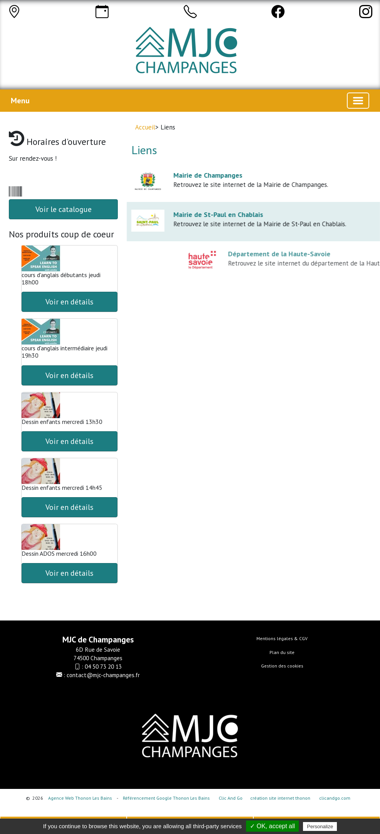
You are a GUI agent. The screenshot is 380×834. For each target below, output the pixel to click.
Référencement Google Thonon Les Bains (166, 798)
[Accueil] (198, 54)
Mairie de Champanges (213, 175)
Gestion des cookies (282, 666)
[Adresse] (14, 11)
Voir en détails (69, 302)
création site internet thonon (280, 798)
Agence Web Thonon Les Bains (80, 798)
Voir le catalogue (63, 209)
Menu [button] (20, 101)
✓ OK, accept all (272, 826)
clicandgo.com (334, 798)
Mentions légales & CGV (282, 638)
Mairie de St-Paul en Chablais (223, 214)
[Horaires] (102, 11)
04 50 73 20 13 (103, 666)
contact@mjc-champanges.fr (103, 675)
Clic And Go (231, 798)
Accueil (145, 127)
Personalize (320, 826)
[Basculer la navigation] (358, 100)
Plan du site (282, 652)
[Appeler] (190, 11)
